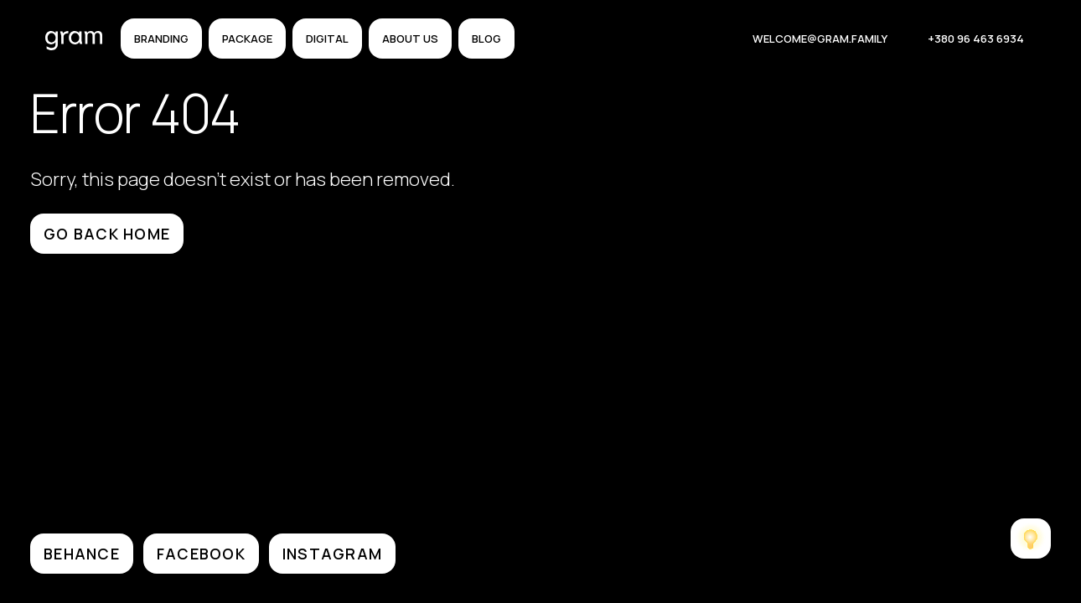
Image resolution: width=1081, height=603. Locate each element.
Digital (327, 38)
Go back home (107, 234)
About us (410, 38)
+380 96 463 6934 (976, 38)
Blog (486, 38)
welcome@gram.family (820, 38)
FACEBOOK (201, 554)
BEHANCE (82, 554)
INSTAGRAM (332, 554)
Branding (161, 38)
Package (247, 38)
